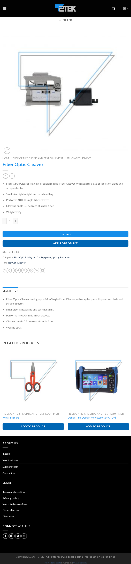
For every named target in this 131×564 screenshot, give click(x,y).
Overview (8, 516)
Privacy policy (11, 498)
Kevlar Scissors (11, 417)
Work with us (10, 460)
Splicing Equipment (79, 158)
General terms (11, 510)
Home (6, 158)
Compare (65, 233)
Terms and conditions (15, 492)
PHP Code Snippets (52, 563)
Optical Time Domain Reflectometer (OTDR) (92, 417)
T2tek (6, 453)
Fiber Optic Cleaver (16, 262)
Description (10, 290)
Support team (10, 466)
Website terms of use (15, 504)
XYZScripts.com (80, 563)
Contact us (9, 473)
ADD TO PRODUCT (65, 243)
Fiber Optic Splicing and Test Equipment (38, 158)
